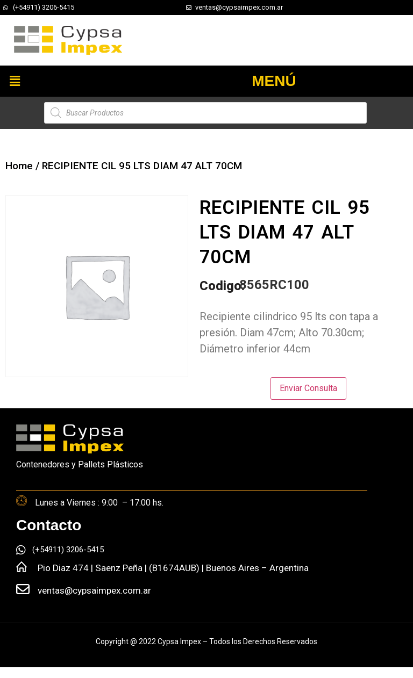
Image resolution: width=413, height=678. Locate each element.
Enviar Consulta (308, 388)
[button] (14, 81)
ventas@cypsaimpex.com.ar (94, 590)
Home (19, 166)
